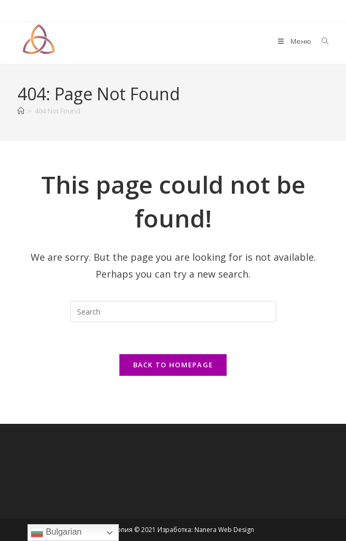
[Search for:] (321, 41)
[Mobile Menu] (295, 41)
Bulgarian (56, 532)
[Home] (20, 111)
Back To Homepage (173, 364)
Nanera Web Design (224, 529)
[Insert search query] (173, 311)
